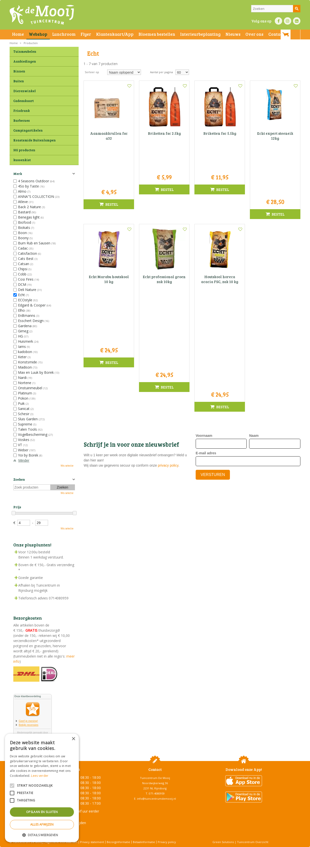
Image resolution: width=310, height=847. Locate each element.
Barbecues (21, 120)
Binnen (19, 71)
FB (278, 21)
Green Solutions (223, 842)
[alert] (42, 788)
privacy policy (168, 304)
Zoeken (19, 479)
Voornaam (204, 274)
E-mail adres (206, 292)
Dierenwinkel (24, 91)
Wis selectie (67, 465)
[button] (42, 834)
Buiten (18, 81)
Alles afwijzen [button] (42, 824)
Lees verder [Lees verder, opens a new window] (39, 776)
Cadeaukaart (23, 101)
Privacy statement (92, 842)
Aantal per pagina (161, 72)
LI (296, 21)
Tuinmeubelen (24, 51)
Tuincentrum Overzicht (252, 842)
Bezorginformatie (118, 842)
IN (287, 21)
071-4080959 (157, 793)
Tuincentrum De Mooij (155, 778)
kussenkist (22, 160)
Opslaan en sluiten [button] (42, 812)
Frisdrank (21, 110)
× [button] (73, 739)
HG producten (24, 150)
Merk (17, 173)
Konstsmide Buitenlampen (34, 140)
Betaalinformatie (144, 842)
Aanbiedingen (24, 61)
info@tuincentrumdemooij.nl (156, 798)
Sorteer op (92, 72)
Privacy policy (167, 842)
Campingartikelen (28, 130)
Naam (253, 274)
